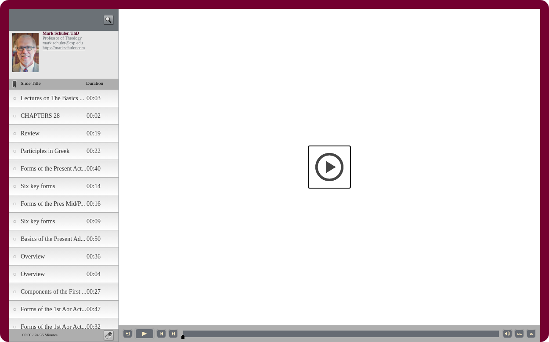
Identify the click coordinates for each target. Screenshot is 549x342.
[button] (329, 167)
